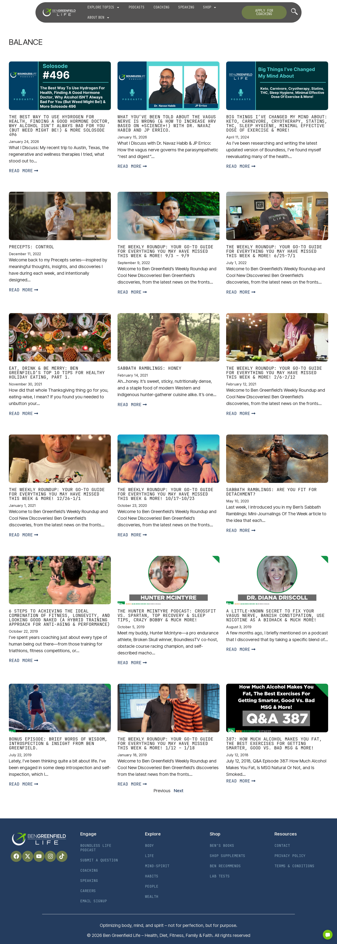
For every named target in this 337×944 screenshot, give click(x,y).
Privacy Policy (290, 855)
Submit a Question (99, 860)
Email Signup (93, 901)
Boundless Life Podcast (95, 847)
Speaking (186, 7)
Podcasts (137, 7)
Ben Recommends (225, 866)
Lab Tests (220, 876)
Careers (88, 891)
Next (178, 790)
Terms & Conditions (294, 866)
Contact (282, 845)
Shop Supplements (227, 855)
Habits (151, 876)
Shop (210, 7)
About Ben (98, 18)
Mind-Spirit (157, 866)
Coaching (161, 7)
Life (149, 855)
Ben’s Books (222, 845)
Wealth (151, 896)
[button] (328, 935)
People (151, 886)
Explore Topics (103, 7)
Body (149, 845)
